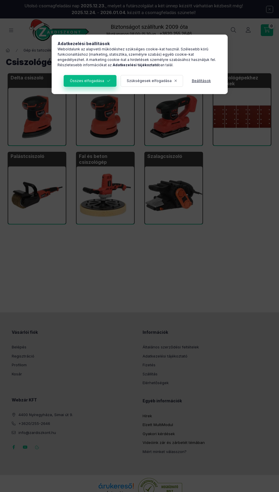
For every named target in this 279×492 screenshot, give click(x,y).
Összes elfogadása (87, 81)
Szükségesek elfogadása (149, 81)
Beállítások (201, 81)
